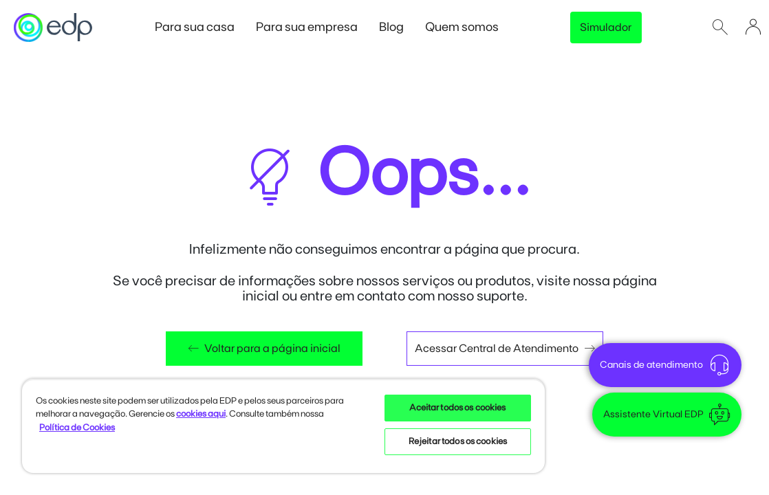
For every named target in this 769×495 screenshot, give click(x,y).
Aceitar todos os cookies (457, 408)
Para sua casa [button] (202, 27)
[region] (283, 426)
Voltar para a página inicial (264, 348)
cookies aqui (201, 414)
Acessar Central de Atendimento (505, 348)
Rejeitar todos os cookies (458, 441)
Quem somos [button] (469, 27)
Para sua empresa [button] (314, 27)
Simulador (605, 27)
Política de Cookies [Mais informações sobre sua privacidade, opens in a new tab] (77, 428)
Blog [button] (398, 27)
